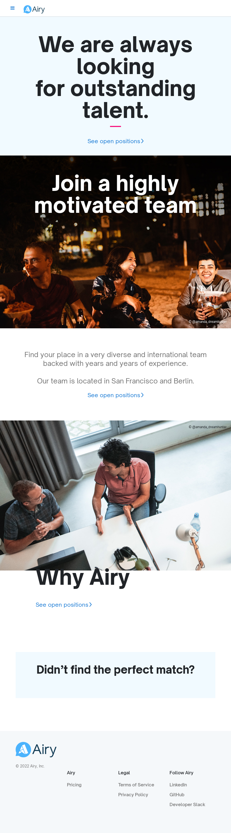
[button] (12, 8)
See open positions (114, 141)
